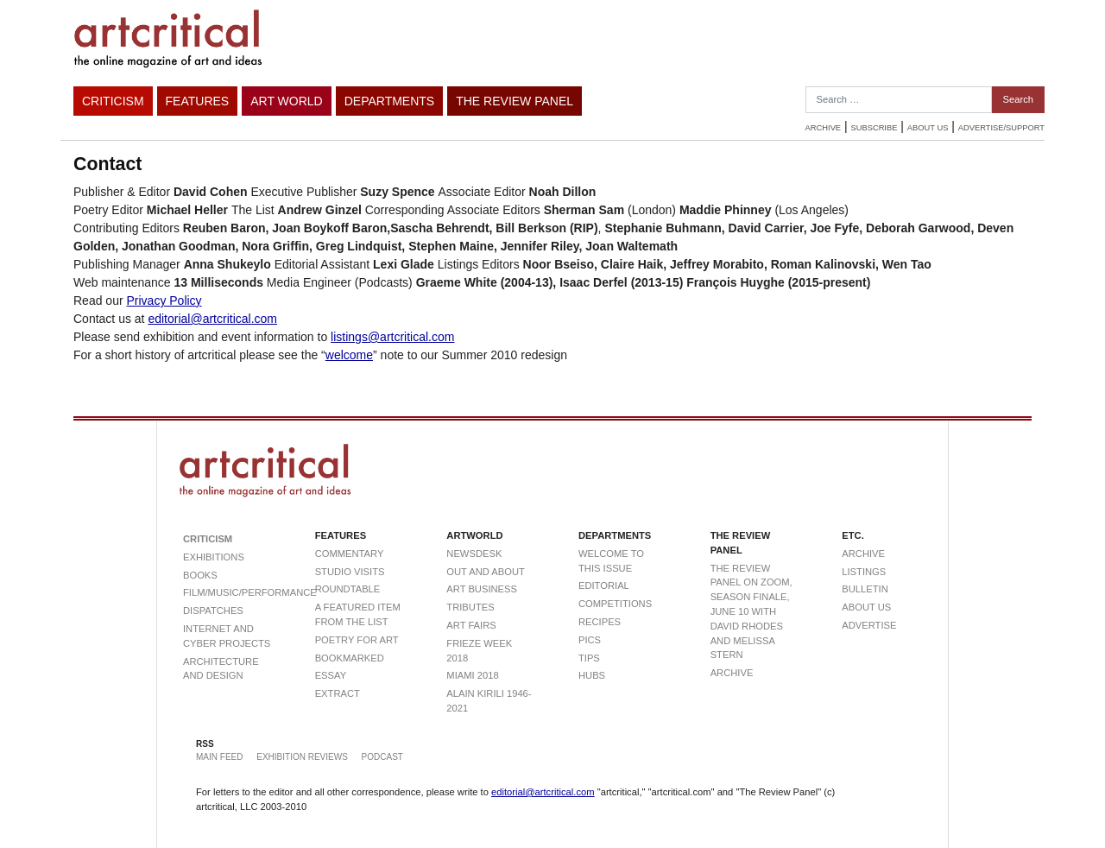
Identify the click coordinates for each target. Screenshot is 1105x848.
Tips (589, 658)
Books (200, 575)
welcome (349, 355)
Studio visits (350, 571)
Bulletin (864, 589)
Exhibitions (213, 557)
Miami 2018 (472, 675)
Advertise (869, 625)
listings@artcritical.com (392, 337)
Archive (823, 127)
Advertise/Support (1001, 127)
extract (337, 693)
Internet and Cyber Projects (226, 636)
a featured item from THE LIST (358, 614)
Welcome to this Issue (611, 560)
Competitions (615, 603)
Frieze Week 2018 (479, 650)
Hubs (591, 675)
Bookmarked (349, 658)
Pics (589, 640)
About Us (928, 127)
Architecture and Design (221, 668)
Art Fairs (471, 625)
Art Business (481, 589)
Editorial (603, 585)
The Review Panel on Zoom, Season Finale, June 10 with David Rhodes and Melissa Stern (751, 612)
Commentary (349, 553)
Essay (330, 675)
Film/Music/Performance (227, 592)
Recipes (599, 622)
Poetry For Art (357, 640)
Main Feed (219, 757)
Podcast (382, 757)
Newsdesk (474, 553)
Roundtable (348, 589)
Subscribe (874, 127)
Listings (864, 571)
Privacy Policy (163, 300)
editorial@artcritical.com (212, 319)
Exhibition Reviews (302, 757)
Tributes (470, 607)
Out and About (485, 571)
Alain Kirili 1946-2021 (488, 700)
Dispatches (213, 610)
